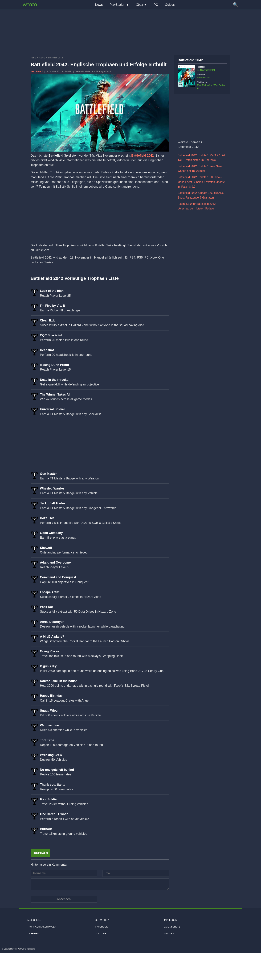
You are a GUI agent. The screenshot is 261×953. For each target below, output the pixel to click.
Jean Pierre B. (37, 71)
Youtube (100, 933)
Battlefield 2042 (142, 155)
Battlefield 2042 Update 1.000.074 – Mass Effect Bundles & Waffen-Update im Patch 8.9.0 (201, 182)
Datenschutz (172, 926)
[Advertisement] (130, 32)
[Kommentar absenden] (64, 899)
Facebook (101, 926)
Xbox (139, 4)
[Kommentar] (100, 884)
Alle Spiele (34, 920)
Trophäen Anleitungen (41, 926)
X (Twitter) (102, 920)
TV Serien (33, 933)
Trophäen (40, 853)
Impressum (170, 920)
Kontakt (169, 933)
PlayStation (117, 4)
